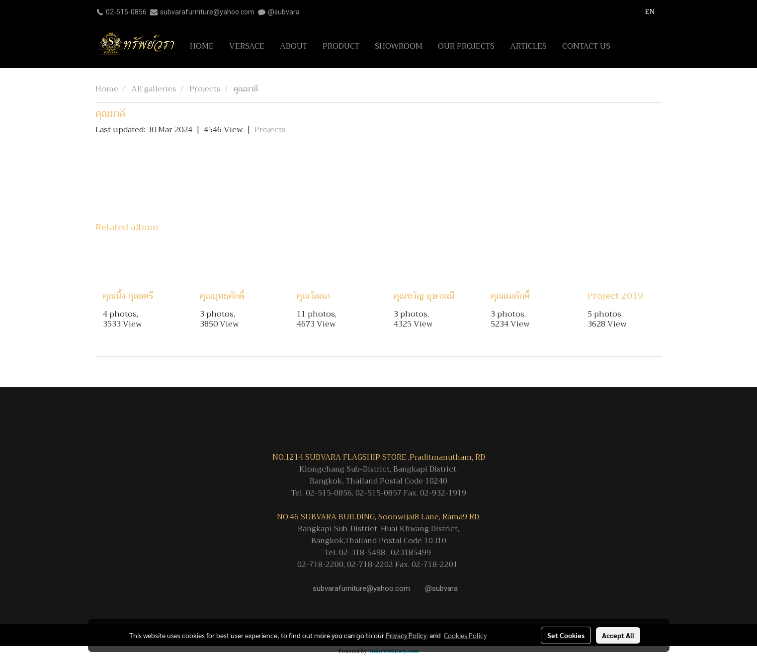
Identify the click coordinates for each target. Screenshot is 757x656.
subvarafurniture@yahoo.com (207, 12)
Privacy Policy (406, 635)
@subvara (284, 12)
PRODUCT (341, 46)
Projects (270, 130)
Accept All (618, 635)
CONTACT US (586, 46)
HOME (202, 46)
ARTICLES (528, 46)
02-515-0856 (126, 12)
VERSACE (246, 46)
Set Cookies (566, 635)
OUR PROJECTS (466, 46)
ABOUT (293, 46)
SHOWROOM (398, 46)
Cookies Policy (465, 635)
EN (644, 11)
